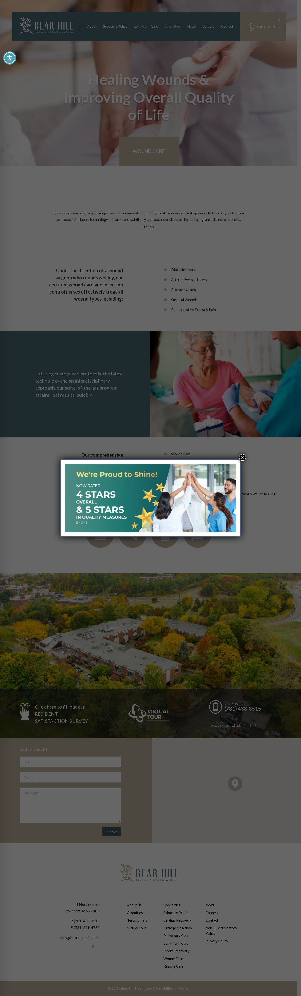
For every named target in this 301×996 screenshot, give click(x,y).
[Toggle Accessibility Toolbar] (10, 58)
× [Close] (242, 457)
